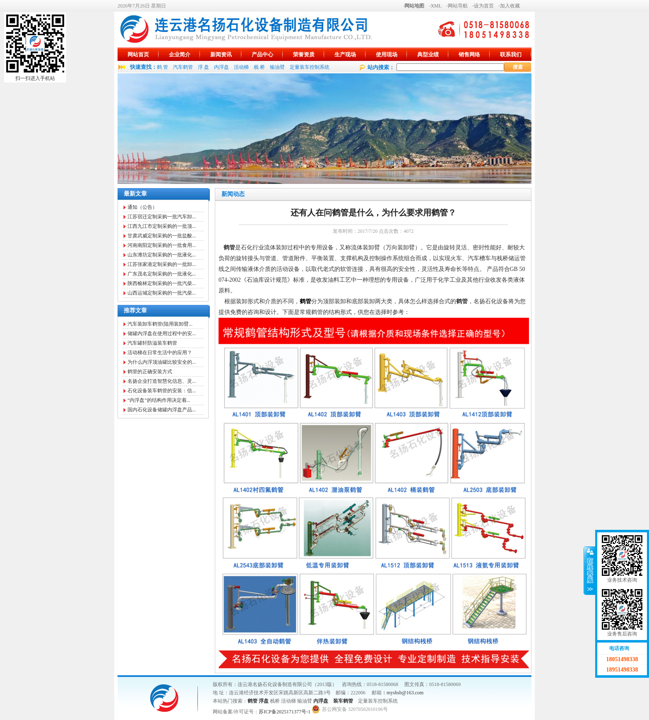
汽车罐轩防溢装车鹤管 (152, 343)
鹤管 (252, 701)
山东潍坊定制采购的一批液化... (161, 255)
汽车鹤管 (183, 67)
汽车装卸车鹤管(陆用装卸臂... (159, 324)
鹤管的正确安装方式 (149, 371)
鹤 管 (162, 67)
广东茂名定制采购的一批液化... (161, 274)
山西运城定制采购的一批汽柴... (161, 293)
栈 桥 (259, 67)
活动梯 (241, 67)
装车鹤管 (343, 701)
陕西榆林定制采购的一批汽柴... (161, 283)
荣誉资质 (304, 54)
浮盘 (264, 701)
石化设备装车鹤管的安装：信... (161, 391)
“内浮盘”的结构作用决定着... (158, 400)
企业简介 (179, 54)
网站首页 (138, 54)
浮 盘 (203, 67)
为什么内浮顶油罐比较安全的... (161, 362)
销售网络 (469, 54)
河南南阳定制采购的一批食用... (161, 245)
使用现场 (386, 54)
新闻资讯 (221, 54)
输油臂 (277, 67)
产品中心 (262, 54)
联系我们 (511, 54)
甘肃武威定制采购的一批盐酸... (161, 236)
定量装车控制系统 (309, 67)
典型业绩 (428, 54)
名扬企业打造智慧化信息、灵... (161, 381)
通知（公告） (142, 207)
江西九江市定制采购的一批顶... (161, 226)
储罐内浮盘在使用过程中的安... (161, 333)
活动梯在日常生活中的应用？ (159, 352)
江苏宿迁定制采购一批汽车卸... (161, 217)
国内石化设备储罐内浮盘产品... (161, 410)
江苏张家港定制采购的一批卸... (161, 264)
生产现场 (345, 54)
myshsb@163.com (405, 693)
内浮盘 (221, 67)
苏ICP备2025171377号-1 (284, 712)
